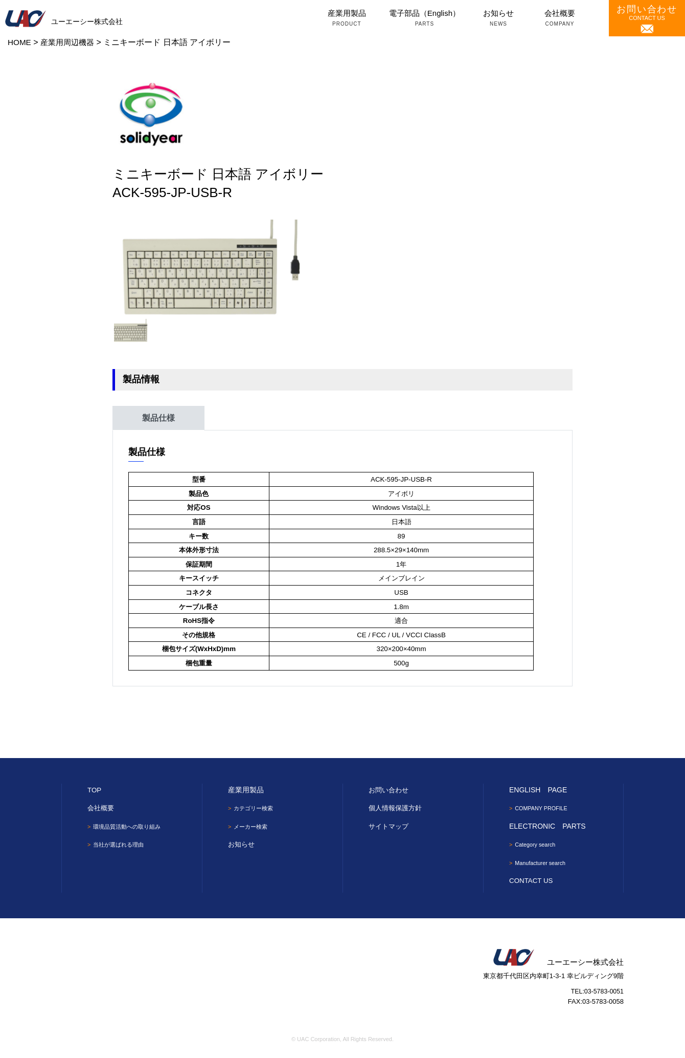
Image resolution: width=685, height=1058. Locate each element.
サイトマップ (390, 826)
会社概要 (559, 19)
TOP (94, 790)
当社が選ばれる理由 (121, 845)
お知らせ (498, 19)
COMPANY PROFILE (544, 808)
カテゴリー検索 (255, 808)
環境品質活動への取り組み (130, 826)
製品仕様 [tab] (158, 418)
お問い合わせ (390, 790)
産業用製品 (347, 19)
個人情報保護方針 (397, 808)
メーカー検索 (252, 827)
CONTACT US (646, 18)
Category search (537, 845)
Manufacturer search (543, 864)
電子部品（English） (424, 19)
